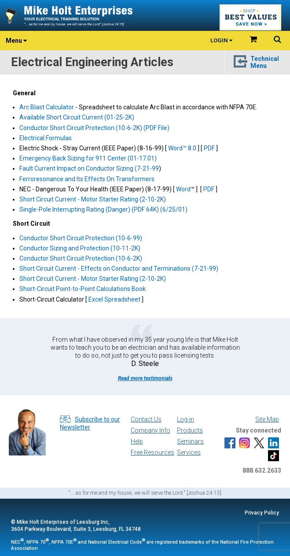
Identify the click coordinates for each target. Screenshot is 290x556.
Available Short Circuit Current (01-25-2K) (76, 117)
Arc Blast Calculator (46, 107)
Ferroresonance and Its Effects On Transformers (86, 179)
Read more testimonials (145, 378)
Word (183, 189)
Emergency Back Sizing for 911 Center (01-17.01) (88, 158)
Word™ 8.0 (182, 148)
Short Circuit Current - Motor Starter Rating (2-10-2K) (92, 199)
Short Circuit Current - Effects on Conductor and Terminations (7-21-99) (118, 268)
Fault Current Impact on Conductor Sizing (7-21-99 (89, 168)
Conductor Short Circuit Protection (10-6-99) (80, 238)
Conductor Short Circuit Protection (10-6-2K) (80, 258)
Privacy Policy (262, 513)
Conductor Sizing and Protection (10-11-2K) (79, 248)
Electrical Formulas (45, 138)
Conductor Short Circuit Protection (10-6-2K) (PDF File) (94, 127)
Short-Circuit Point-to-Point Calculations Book (82, 288)
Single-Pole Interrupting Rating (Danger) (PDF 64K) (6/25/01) (103, 209)
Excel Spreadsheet (114, 299)
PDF (210, 148)
